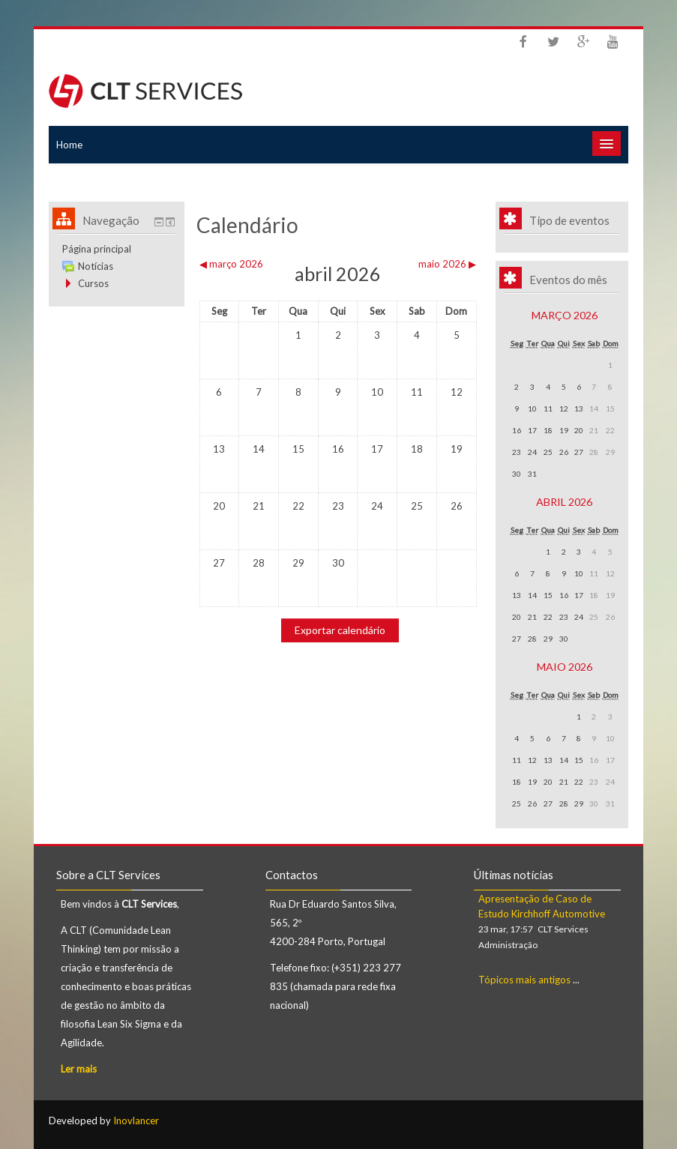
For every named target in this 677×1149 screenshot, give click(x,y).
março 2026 (565, 315)
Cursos (93, 283)
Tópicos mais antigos (524, 980)
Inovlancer (136, 1121)
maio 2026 (564, 666)
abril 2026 (564, 501)
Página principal (96, 249)
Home (69, 145)
